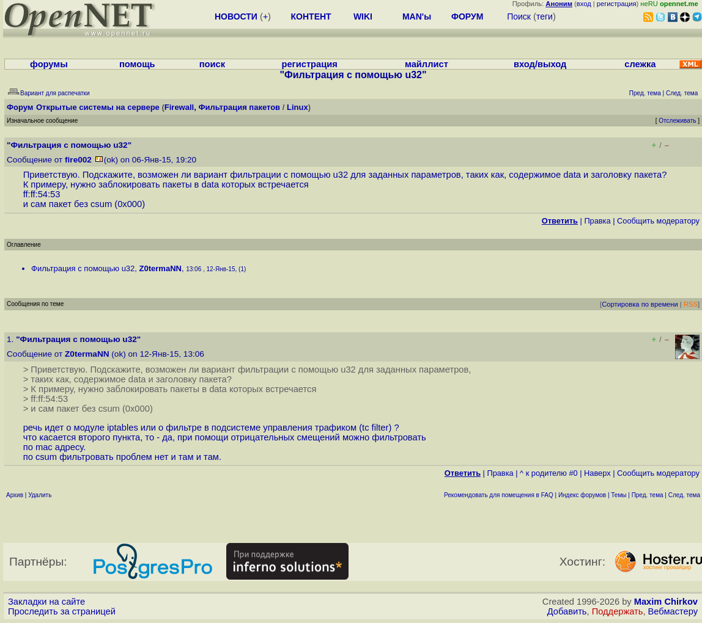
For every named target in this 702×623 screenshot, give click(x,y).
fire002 (78, 159)
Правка (597, 220)
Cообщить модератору (658, 220)
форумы (49, 64)
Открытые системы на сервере (98, 107)
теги (544, 16)
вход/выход (540, 64)
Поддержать (617, 611)
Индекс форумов (582, 495)
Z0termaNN (160, 268)
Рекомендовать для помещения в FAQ (498, 495)
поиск (212, 64)
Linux (297, 107)
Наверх (597, 473)
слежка (640, 64)
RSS (691, 304)
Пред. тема (647, 495)
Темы (618, 495)
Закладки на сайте (46, 602)
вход (584, 3)
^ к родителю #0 (549, 473)
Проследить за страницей (62, 611)
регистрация (617, 3)
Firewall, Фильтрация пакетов (222, 107)
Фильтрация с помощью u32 (83, 268)
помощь (137, 64)
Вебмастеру (673, 611)
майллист (426, 64)
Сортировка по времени (640, 304)
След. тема (684, 495)
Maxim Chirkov (666, 602)
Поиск (519, 16)
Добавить (567, 611)
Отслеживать (677, 120)
